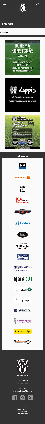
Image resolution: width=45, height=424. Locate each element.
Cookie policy (22, 411)
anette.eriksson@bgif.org (22, 391)
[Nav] (4, 3)
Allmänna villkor (22, 407)
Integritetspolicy (22, 413)
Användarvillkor (22, 409)
